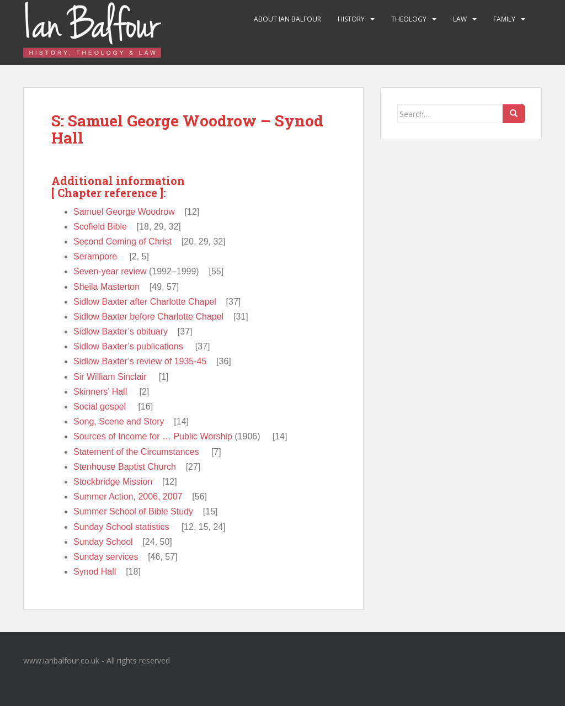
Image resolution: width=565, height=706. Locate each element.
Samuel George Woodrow (124, 211)
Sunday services (105, 556)
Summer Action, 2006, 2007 (127, 496)
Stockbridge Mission (112, 481)
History (351, 19)
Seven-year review (110, 271)
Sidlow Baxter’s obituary (120, 331)
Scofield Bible (100, 226)
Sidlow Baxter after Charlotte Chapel (144, 301)
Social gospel (99, 406)
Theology (409, 19)
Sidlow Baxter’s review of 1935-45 (139, 361)
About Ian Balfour (287, 19)
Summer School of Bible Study (133, 511)
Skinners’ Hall (100, 391)
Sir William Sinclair (109, 376)
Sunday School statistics (121, 527)
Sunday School (103, 541)
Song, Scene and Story (118, 421)
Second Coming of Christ (122, 241)
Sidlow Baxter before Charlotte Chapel (148, 316)
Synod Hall (94, 571)
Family (504, 19)
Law (460, 19)
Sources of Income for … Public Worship (152, 436)
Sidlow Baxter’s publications (128, 346)
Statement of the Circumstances (136, 451)
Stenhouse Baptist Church (124, 466)
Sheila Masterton (106, 286)
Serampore (95, 256)
